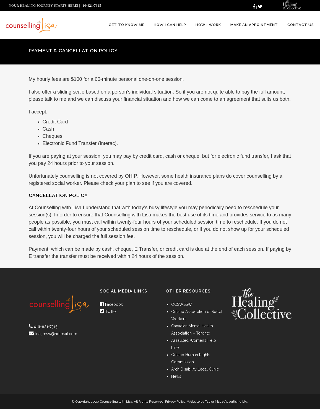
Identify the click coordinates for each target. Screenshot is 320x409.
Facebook (111, 304)
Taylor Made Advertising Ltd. (226, 401)
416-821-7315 (45, 326)
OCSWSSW (181, 304)
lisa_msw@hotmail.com (56, 334)
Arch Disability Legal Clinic (195, 369)
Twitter (108, 311)
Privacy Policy (175, 401)
